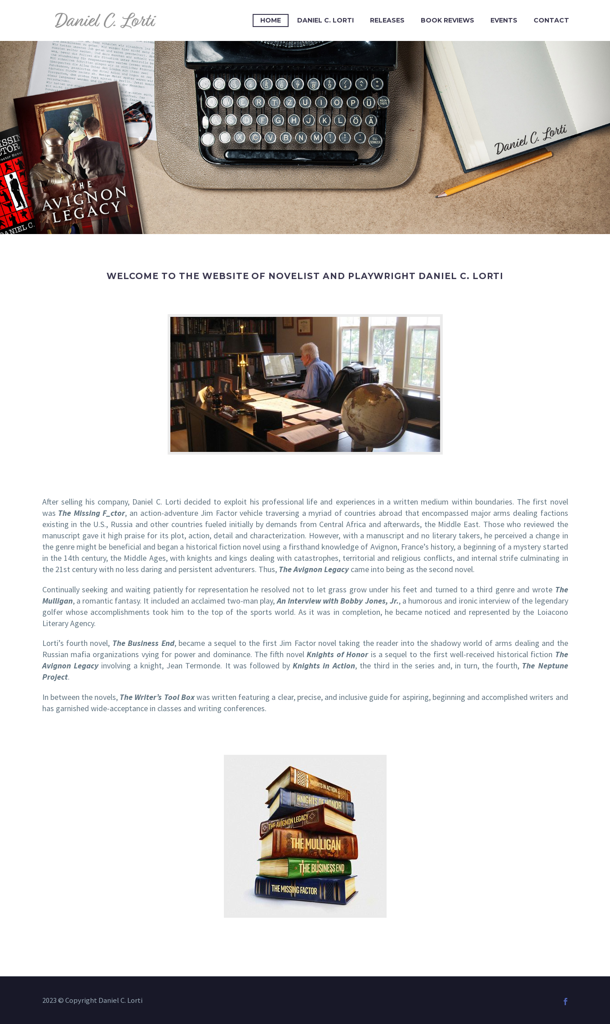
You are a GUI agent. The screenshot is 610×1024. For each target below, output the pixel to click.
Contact (551, 20)
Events (503, 20)
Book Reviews (447, 20)
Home (270, 20)
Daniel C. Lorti (325, 20)
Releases (387, 20)
